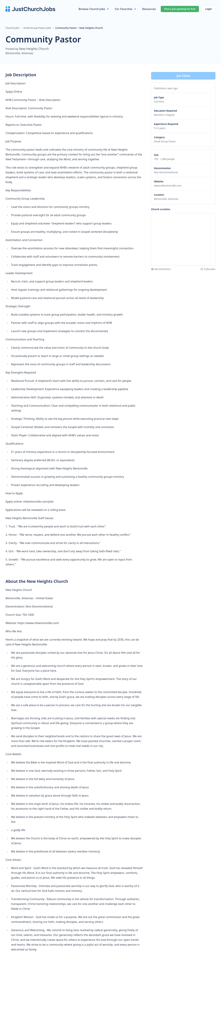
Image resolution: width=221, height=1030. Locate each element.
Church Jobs (12, 28)
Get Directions (161, 269)
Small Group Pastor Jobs (37, 28)
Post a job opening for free (179, 9)
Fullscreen (207, 269)
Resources (149, 9)
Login (208, 9)
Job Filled (183, 76)
